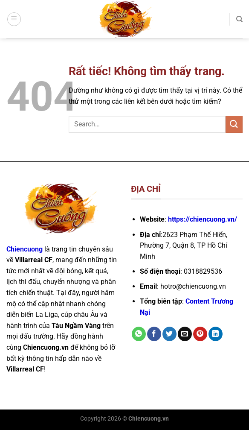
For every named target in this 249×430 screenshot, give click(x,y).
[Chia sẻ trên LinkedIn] (215, 334)
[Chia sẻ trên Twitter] (169, 334)
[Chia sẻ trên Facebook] (154, 334)
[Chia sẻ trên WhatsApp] (139, 334)
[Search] (239, 19)
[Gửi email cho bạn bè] (185, 334)
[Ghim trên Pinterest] (200, 334)
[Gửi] (234, 124)
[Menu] (14, 19)
